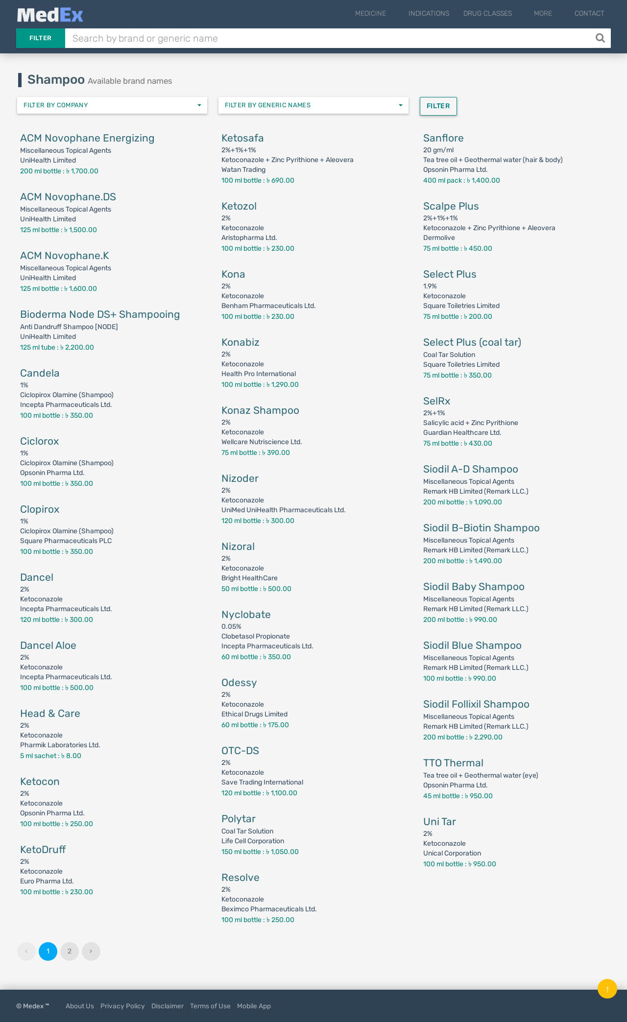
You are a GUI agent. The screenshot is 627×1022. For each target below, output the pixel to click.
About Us (80, 1006)
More (551, 13)
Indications (445, 13)
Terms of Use (210, 1006)
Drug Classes (504, 13)
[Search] (601, 38)
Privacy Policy (122, 1006)
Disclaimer (167, 1006)
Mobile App (254, 1006)
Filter (40, 38)
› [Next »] (91, 951)
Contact (589, 13)
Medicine (395, 13)
